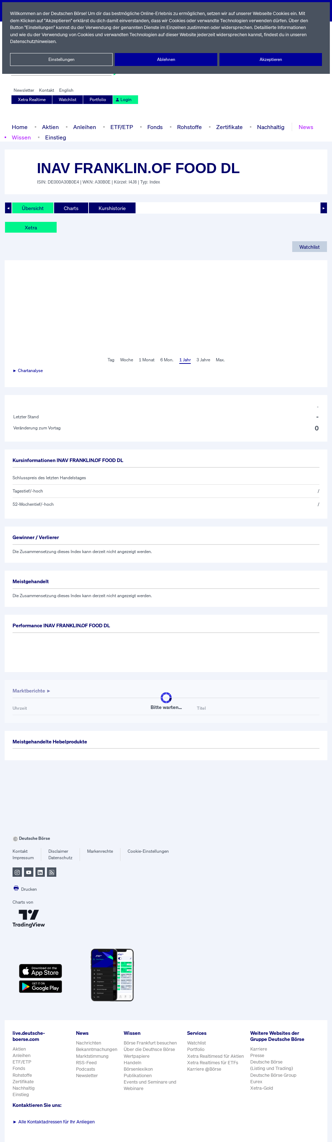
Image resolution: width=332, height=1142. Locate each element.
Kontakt (46, 90)
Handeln (132, 1062)
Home (19, 127)
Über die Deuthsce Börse (150, 1049)
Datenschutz (60, 857)
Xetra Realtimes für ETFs (214, 1062)
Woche (125, 359)
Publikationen (138, 1075)
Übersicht (32, 208)
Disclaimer (58, 851)
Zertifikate (228, 127)
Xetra (31, 227)
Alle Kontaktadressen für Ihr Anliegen (54, 1121)
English (65, 90)
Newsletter (24, 90)
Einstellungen (61, 59)
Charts (70, 208)
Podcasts (85, 1069)
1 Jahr (184, 359)
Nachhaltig (268, 127)
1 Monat (146, 359)
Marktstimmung (92, 1056)
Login (123, 99)
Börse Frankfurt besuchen (151, 1043)
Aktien (49, 127)
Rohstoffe (189, 127)
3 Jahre (203, 359)
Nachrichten (88, 1043)
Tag (109, 359)
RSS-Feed (87, 1062)
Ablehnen (166, 59)
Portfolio (98, 99)
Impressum (23, 857)
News (304, 127)
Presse (257, 1061)
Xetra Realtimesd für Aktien (216, 1056)
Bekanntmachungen (97, 1049)
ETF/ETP (120, 127)
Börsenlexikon (138, 1069)
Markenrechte (100, 851)
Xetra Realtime (32, 99)
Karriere (258, 1055)
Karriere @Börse (205, 1069)
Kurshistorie (111, 208)
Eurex (256, 1087)
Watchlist (68, 99)
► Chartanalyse (28, 370)
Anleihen (83, 127)
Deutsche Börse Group (274, 1081)
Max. (221, 359)
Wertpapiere (137, 1056)
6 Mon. (166, 359)
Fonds (154, 127)
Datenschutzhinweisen (33, 41)
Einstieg (55, 137)
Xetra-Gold (261, 1094)
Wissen (21, 137)
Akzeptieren (270, 59)
